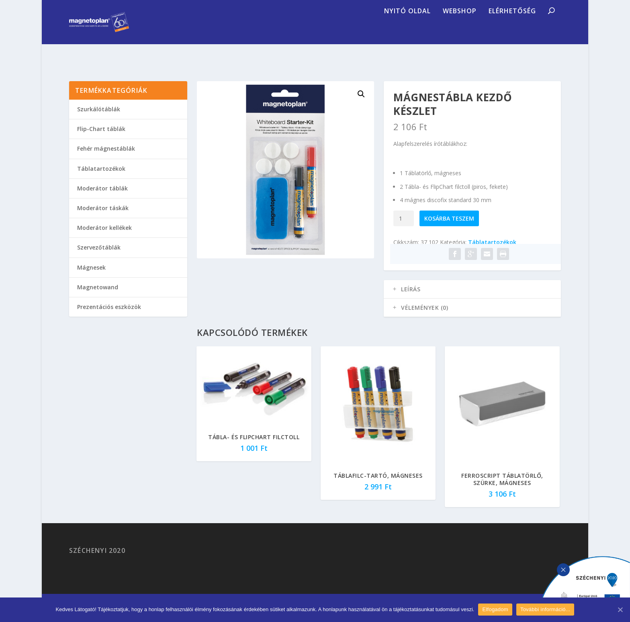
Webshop (460, 34)
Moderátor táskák (103, 217)
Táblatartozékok (492, 252)
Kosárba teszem (449, 228)
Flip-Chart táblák (101, 138)
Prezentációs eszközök (109, 316)
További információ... (545, 609)
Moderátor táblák (102, 198)
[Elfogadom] (620, 610)
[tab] (472, 299)
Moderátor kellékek (104, 237)
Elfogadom (495, 609)
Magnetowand (97, 297)
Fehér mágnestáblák (106, 158)
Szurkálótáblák (98, 119)
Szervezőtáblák (99, 257)
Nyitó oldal (407, 34)
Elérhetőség (512, 34)
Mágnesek (91, 277)
